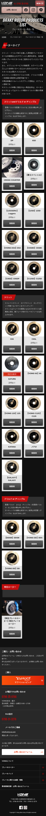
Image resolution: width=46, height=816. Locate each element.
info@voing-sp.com (8, 732)
